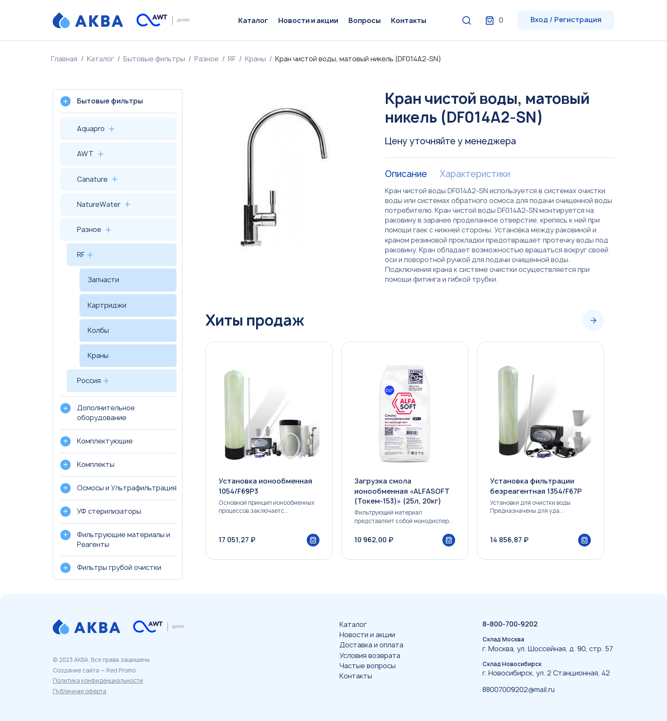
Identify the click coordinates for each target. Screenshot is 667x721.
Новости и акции (308, 20)
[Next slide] (593, 320)
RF (232, 58)
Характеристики (475, 174)
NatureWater (98, 204)
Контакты (408, 20)
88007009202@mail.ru (518, 689)
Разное (206, 58)
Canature (92, 179)
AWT (85, 153)
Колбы (98, 330)
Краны (255, 58)
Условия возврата (369, 655)
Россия (89, 380)
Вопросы (364, 20)
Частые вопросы (367, 665)
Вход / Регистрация (565, 19)
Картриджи (107, 305)
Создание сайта (76, 670)
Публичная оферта (79, 691)
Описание (406, 174)
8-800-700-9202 (510, 624)
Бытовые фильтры (154, 58)
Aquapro (91, 128)
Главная (64, 58)
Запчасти (103, 279)
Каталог (253, 20)
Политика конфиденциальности (98, 680)
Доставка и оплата (371, 644)
